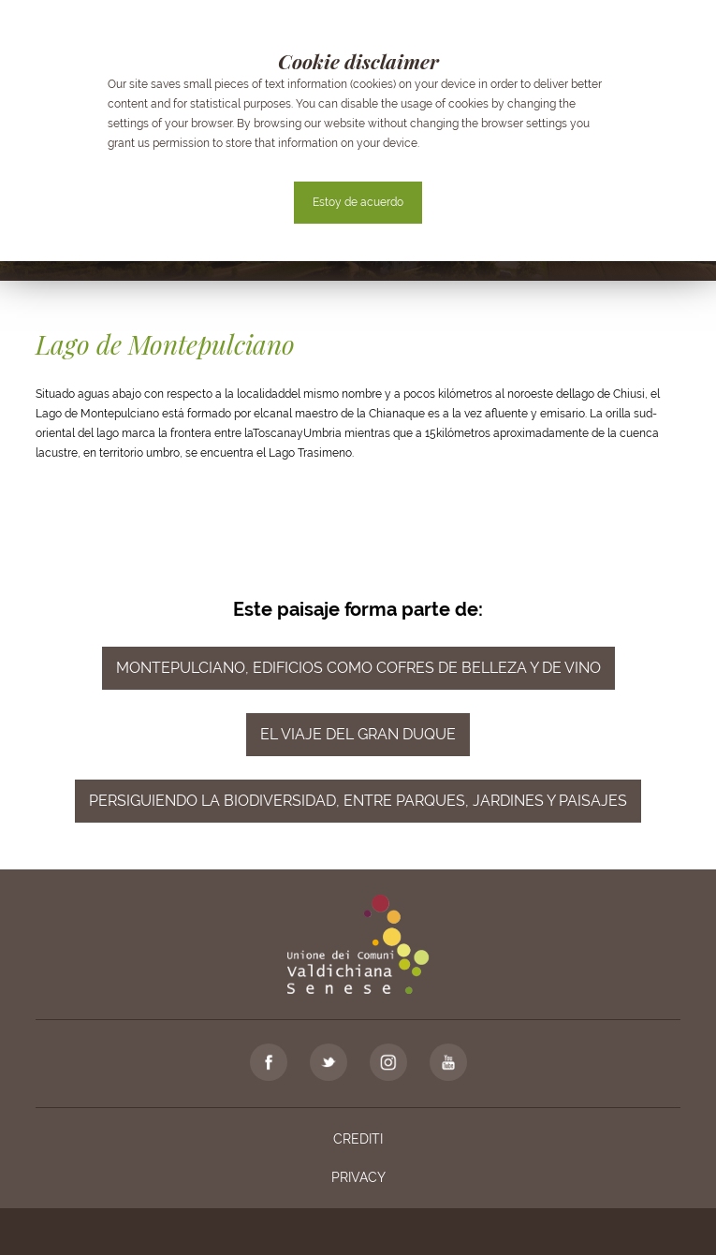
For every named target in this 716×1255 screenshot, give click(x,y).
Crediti (358, 1138)
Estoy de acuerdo (358, 202)
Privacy (358, 1177)
